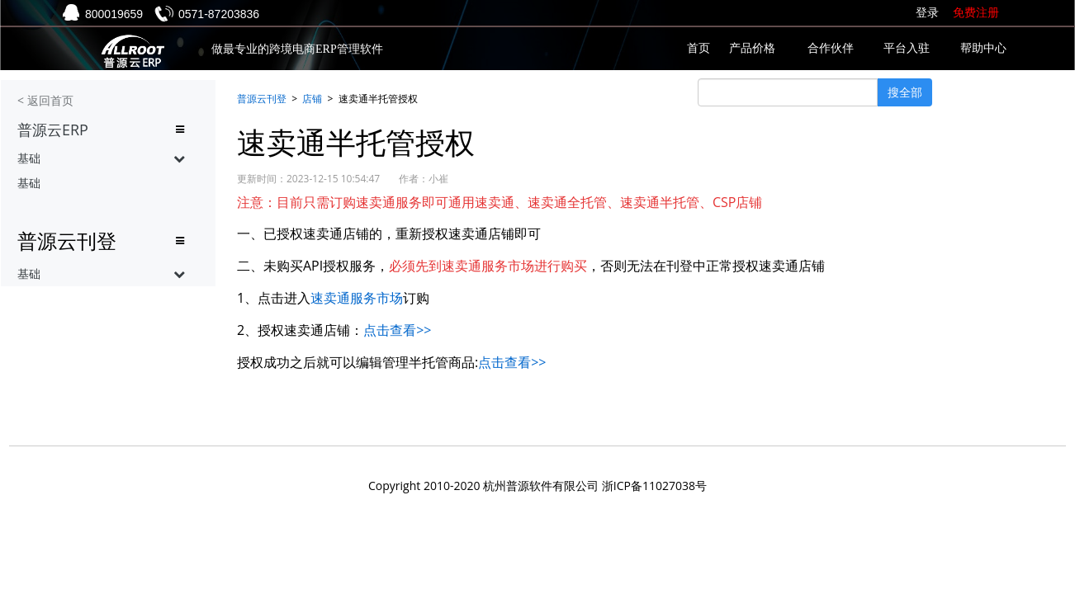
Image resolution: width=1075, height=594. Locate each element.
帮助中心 (983, 48)
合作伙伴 (830, 48)
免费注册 (976, 13)
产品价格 (752, 48)
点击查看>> (397, 330)
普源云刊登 (262, 99)
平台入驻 (906, 48)
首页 (698, 48)
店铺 (312, 99)
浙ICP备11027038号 (654, 485)
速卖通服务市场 (356, 298)
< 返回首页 (45, 100)
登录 (927, 13)
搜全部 (905, 92)
